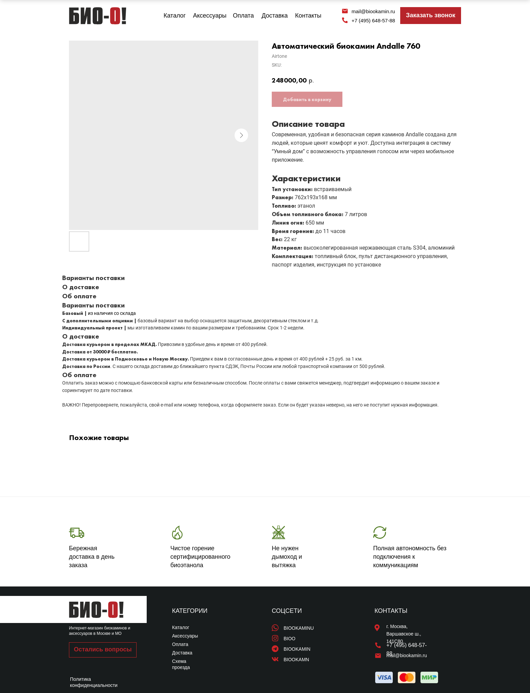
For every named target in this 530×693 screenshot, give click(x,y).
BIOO (289, 638)
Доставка (275, 15)
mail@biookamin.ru (373, 11)
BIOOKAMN (296, 659)
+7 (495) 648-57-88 (373, 20)
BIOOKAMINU (299, 628)
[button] (430, 15)
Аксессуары (209, 15)
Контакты (308, 15)
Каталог (175, 15)
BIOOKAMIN (297, 649)
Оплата (243, 15)
